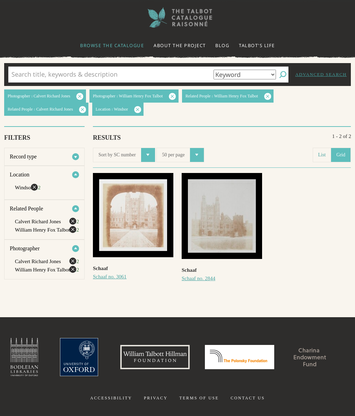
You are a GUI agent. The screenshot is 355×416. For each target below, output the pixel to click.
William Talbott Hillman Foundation (155, 357)
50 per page (183, 155)
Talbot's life (257, 45)
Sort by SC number (126, 155)
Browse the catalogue (112, 45)
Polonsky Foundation (239, 357)
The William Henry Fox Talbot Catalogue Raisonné (177, 17)
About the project (180, 45)
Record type (23, 156)
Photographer (25, 248)
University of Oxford (79, 357)
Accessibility (111, 398)
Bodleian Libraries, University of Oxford (24, 357)
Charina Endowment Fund (310, 357)
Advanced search (321, 74)
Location (19, 174)
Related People (26, 208)
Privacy (156, 398)
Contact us (248, 398)
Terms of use (199, 398)
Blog (222, 45)
